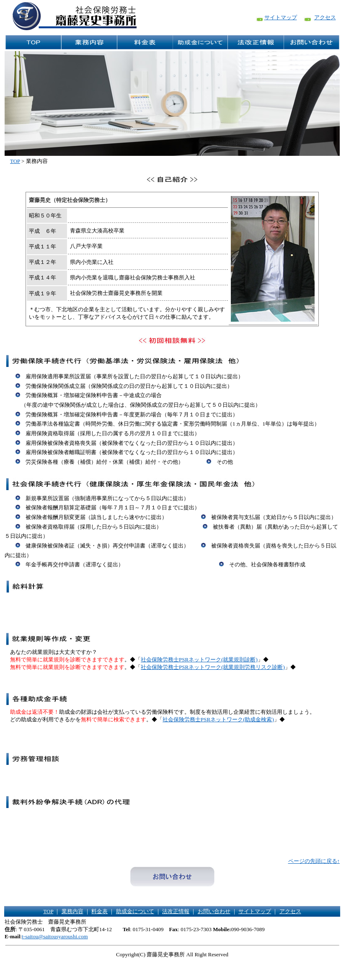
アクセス (325, 17)
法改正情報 (175, 911)
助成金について (135, 911)
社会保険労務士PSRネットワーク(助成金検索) (218, 719)
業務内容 (72, 911)
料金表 (99, 911)
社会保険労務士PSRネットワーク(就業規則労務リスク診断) (213, 667)
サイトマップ (280, 17)
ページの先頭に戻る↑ (314, 861)
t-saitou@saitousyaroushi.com (55, 936)
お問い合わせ (214, 911)
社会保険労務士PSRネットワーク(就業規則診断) (199, 659)
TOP (15, 161)
